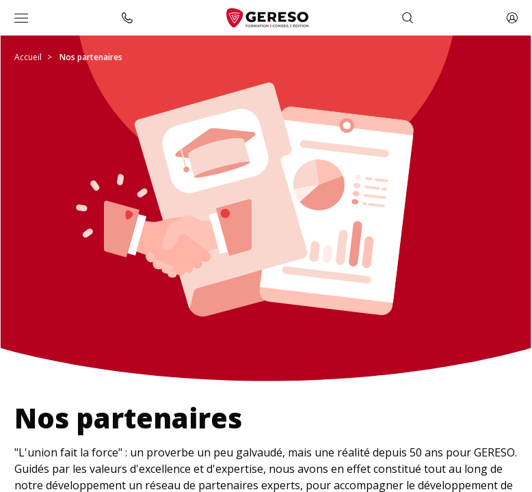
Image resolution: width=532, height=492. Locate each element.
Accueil (28, 57)
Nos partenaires (90, 57)
